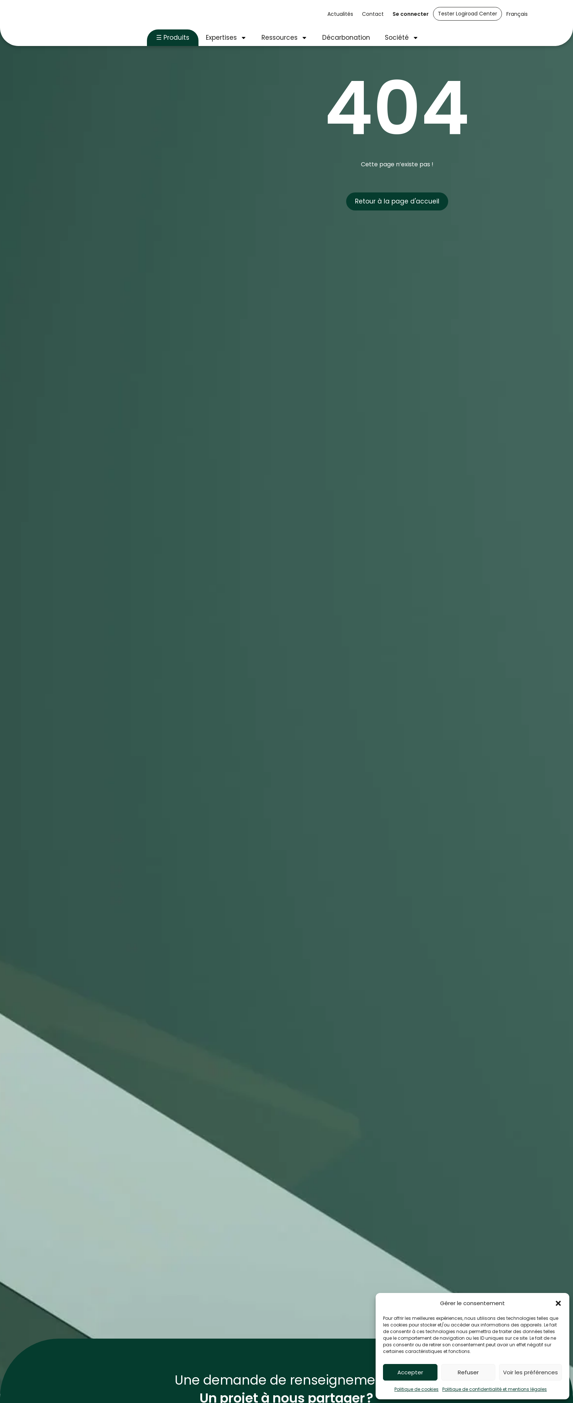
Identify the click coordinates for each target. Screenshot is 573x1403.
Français (517, 14)
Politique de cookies (416, 1389)
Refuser (468, 1372)
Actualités (340, 14)
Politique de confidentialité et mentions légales (494, 1389)
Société (402, 38)
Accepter (410, 1372)
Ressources (284, 38)
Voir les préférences (530, 1372)
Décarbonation (346, 37)
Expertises (226, 38)
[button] (558, 1303)
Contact (373, 14)
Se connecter (411, 14)
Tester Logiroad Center (467, 13)
